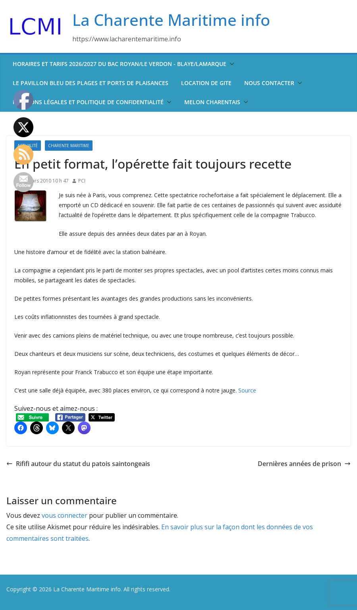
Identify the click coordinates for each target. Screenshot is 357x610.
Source (247, 390)
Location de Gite (206, 83)
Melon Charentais (212, 102)
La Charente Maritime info (171, 20)
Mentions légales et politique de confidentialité (88, 102)
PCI (81, 180)
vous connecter (64, 515)
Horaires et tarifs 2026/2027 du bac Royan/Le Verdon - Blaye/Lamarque (119, 64)
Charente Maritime (68, 145)
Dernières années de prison (304, 463)
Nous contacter (269, 83)
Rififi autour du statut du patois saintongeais (78, 463)
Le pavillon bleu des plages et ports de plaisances (90, 83)
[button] (230, 64)
